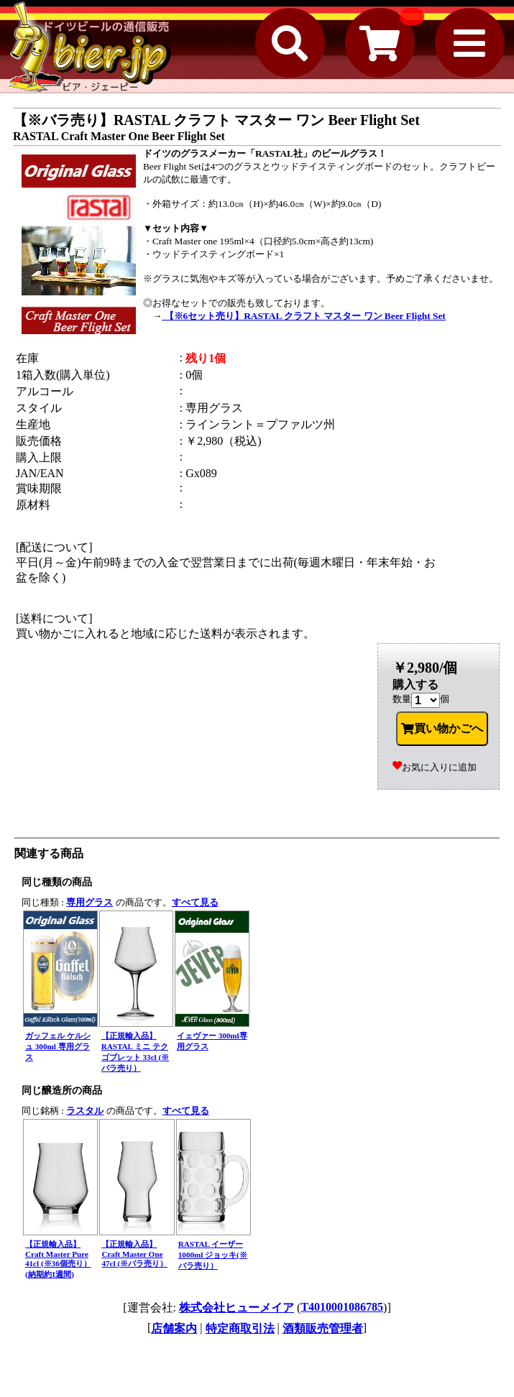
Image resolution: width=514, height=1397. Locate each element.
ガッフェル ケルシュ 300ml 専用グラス (58, 1046)
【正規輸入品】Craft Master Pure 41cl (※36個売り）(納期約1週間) (58, 1259)
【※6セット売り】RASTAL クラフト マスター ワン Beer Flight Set (304, 315)
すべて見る (195, 902)
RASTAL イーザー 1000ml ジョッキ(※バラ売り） (212, 1255)
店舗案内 (174, 1328)
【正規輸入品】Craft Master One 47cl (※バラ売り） (134, 1254)
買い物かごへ (442, 728)
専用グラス (89, 902)
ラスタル (85, 1110)
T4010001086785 (341, 1307)
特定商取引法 (240, 1328)
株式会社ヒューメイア (236, 1307)
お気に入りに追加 (435, 767)
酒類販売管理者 (323, 1328)
